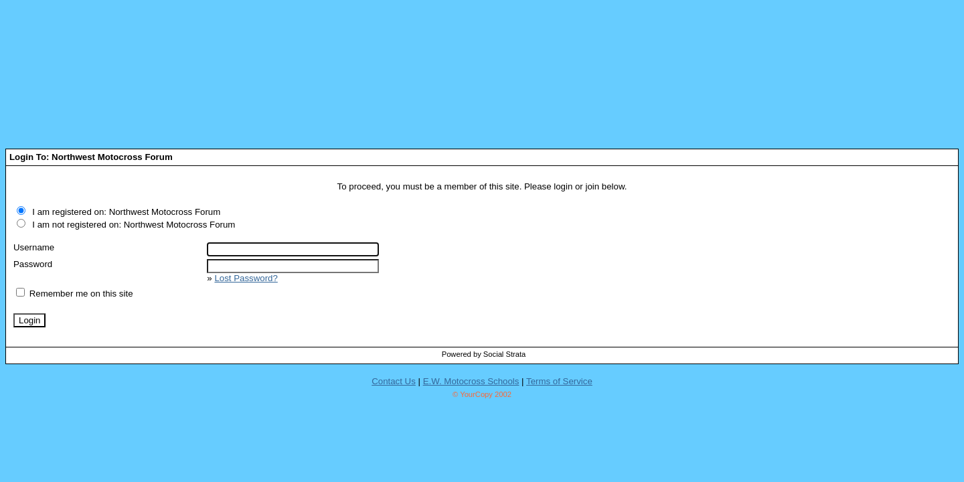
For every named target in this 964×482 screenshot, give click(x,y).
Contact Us (394, 381)
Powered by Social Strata (484, 354)
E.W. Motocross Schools (471, 381)
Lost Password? (245, 278)
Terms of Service (559, 381)
